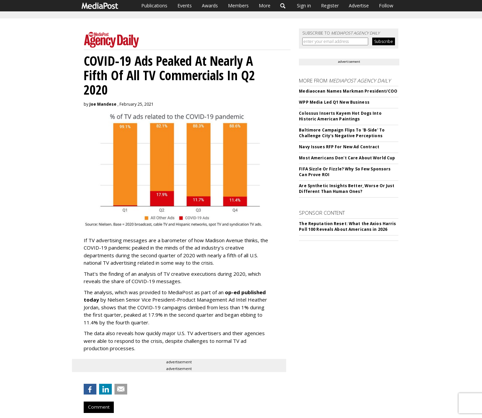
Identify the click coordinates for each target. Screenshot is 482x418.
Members (238, 5)
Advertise (359, 5)
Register (330, 5)
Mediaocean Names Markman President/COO (348, 91)
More (264, 5)
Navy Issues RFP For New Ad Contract (339, 147)
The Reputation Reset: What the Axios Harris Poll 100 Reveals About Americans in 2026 (347, 226)
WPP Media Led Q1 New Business (334, 102)
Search (283, 5)
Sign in (304, 5)
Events (184, 5)
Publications (154, 5)
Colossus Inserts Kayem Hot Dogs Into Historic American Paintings (340, 116)
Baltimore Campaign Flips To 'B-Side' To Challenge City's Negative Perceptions (342, 133)
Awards (210, 5)
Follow (386, 5)
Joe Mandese (102, 104)
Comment (98, 407)
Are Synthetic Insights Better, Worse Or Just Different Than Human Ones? (346, 188)
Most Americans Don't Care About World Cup (347, 158)
